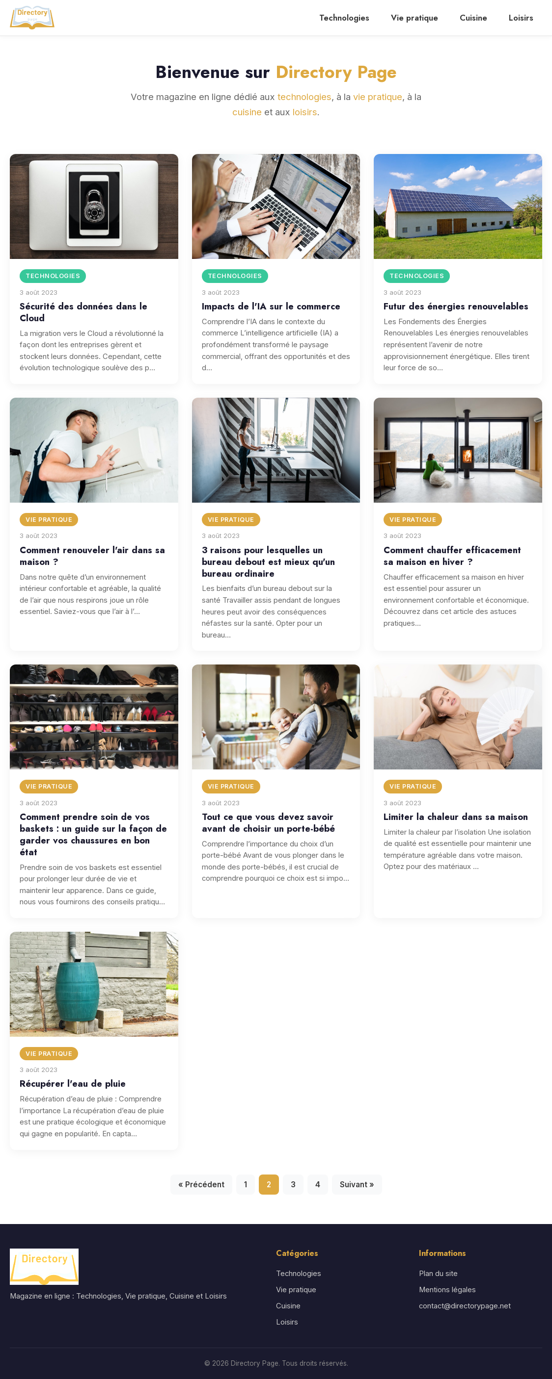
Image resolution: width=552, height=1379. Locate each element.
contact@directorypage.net (465, 1306)
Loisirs (521, 18)
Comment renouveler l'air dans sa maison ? (92, 555)
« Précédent (201, 1184)
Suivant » (357, 1184)
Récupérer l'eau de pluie (73, 1083)
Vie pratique (414, 18)
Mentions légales (447, 1289)
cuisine (247, 111)
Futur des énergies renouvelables (456, 306)
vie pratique (377, 96)
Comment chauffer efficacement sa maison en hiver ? (452, 555)
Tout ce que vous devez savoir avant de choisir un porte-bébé (268, 822)
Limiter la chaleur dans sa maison (456, 816)
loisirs (305, 111)
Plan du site (438, 1273)
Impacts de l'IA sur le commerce (271, 306)
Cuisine (473, 18)
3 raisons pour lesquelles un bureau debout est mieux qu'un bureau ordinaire (268, 561)
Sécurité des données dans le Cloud (83, 312)
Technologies (344, 18)
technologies (304, 96)
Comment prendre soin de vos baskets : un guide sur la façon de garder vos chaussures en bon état (93, 834)
